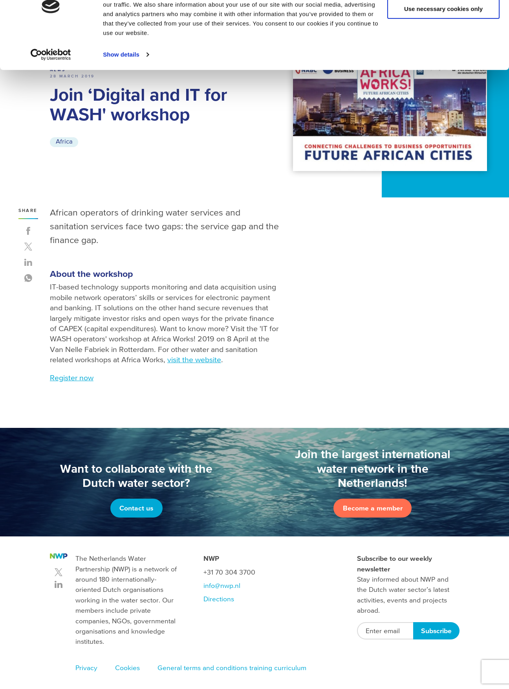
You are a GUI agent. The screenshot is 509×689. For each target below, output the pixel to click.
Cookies (127, 668)
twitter (58, 572)
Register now (71, 377)
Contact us (136, 508)
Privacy (86, 668)
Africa (64, 142)
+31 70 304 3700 (229, 572)
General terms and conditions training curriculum (231, 668)
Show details (121, 88)
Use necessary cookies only (443, 42)
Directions (218, 599)
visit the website (194, 359)
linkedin (58, 584)
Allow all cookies (443, 19)
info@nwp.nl (221, 586)
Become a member (373, 508)
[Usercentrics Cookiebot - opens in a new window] (50, 88)
